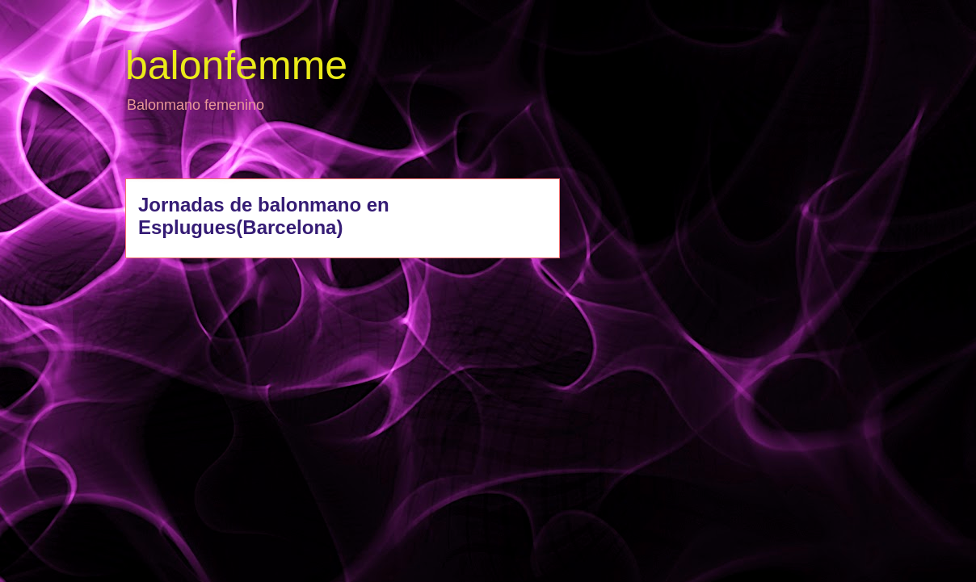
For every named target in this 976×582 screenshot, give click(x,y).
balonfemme (236, 65)
